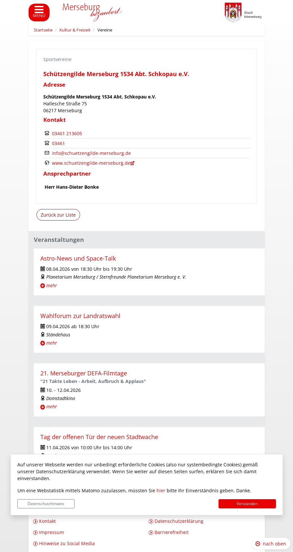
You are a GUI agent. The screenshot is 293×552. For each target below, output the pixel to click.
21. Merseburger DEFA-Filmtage (83, 373)
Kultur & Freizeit (75, 30)
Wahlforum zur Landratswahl (80, 316)
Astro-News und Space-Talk (78, 258)
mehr (51, 285)
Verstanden (247, 503)
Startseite (43, 30)
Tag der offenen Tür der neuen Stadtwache (99, 437)
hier (161, 490)
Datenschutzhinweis (46, 503)
